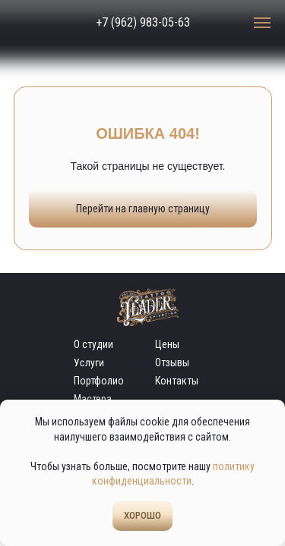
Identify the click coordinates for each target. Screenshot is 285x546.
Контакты (176, 381)
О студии (93, 344)
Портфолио (99, 381)
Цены (167, 344)
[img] (40, 22)
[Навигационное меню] (262, 22)
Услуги (88, 362)
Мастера (93, 399)
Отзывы (172, 362)
